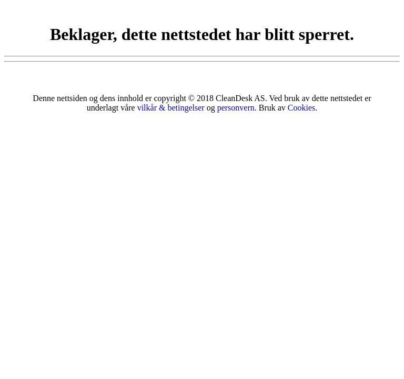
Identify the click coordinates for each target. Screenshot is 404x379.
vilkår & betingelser (171, 107)
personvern (236, 107)
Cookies (301, 107)
